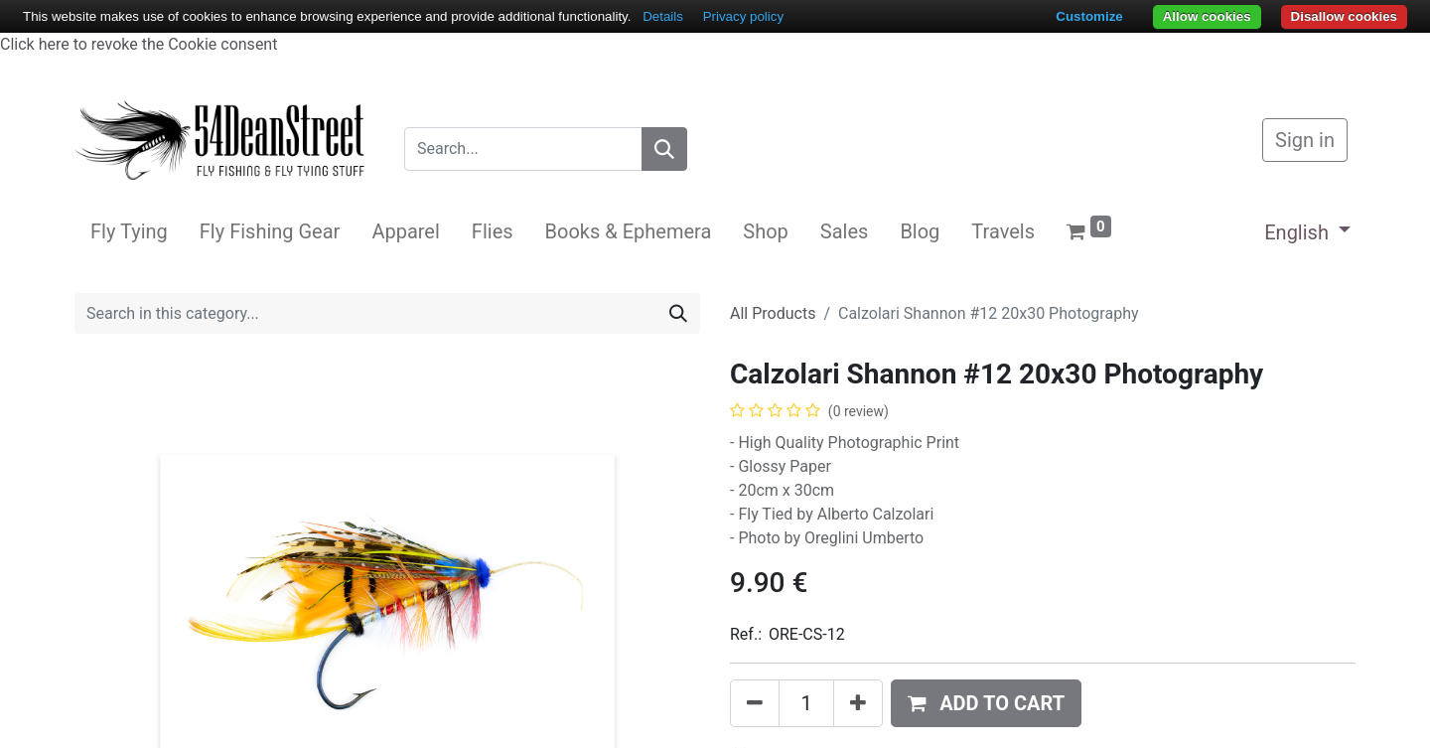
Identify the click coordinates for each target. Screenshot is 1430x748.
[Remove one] (755, 703)
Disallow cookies (1344, 16)
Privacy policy (743, 16)
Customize (1089, 16)
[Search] (664, 149)
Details (663, 16)
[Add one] (858, 703)
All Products (772, 313)
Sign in (1305, 140)
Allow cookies (1207, 16)
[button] (986, 703)
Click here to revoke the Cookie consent (138, 44)
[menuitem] (129, 231)
